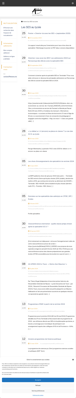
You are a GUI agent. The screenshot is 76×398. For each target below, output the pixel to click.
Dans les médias (43, 95)
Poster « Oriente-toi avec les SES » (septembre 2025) (49, 33)
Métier (38, 98)
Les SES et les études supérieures (47, 40)
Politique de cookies (38, 395)
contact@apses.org (10, 76)
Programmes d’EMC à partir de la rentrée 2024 (46, 304)
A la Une (31, 68)
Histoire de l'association (49, 273)
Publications (49, 70)
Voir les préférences (38, 391)
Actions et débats (38, 68)
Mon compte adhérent (7, 51)
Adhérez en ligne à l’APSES (9, 57)
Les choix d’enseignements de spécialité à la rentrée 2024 (51, 161)
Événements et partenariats (55, 233)
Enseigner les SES (52, 95)
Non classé (49, 236)
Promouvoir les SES (61, 40)
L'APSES (67, 273)
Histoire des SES (62, 95)
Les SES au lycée (33, 40)
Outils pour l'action (33, 171)
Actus (45, 68)
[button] (73, 360)
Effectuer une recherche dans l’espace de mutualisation (8, 31)
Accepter (38, 380)
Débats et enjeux (51, 141)
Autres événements (43, 233)
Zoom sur (51, 171)
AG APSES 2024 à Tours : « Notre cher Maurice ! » (47, 264)
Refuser (38, 385)
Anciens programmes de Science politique (44, 339)
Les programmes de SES (45, 311)
